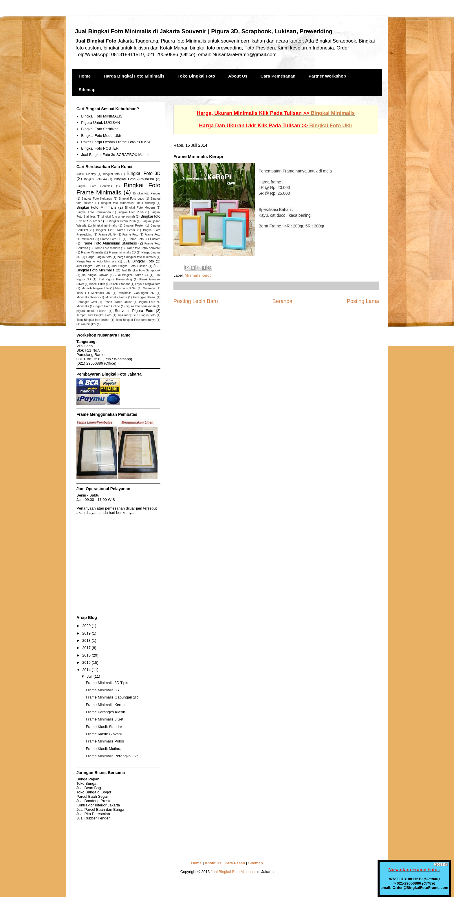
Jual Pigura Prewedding (115, 279)
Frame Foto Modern (107, 248)
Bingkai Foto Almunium (134, 179)
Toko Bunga (86, 783)
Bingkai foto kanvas (146, 193)
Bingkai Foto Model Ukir (101, 135)
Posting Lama (363, 301)
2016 (87, 655)
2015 (87, 662)
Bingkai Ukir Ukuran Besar (115, 230)
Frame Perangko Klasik (105, 712)
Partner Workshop (327, 75)
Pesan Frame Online (118, 302)
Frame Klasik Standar (104, 727)
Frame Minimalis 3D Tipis (107, 683)
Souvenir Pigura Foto (134, 310)
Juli (90, 676)
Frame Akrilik (107, 234)
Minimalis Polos (116, 297)
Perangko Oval (86, 302)
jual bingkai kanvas (95, 275)
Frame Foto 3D (111, 239)
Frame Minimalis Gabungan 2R (112, 697)
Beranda (282, 301)
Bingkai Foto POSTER (99, 148)
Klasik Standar (120, 284)
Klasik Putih (97, 284)
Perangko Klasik (144, 297)
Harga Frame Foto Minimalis (96, 261)
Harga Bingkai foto (98, 257)
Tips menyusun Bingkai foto (136, 315)
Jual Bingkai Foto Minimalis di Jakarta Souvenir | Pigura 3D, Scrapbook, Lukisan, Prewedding (203, 31)
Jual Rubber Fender (93, 818)
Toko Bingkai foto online (92, 319)
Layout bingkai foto (147, 284)
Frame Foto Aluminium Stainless (109, 243)
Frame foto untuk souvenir (142, 248)
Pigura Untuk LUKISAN (100, 122)
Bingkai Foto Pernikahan (93, 212)
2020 (87, 626)
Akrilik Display (86, 174)
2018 (87, 640)
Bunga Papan (87, 779)
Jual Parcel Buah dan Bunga (100, 809)
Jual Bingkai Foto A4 (90, 266)
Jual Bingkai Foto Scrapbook (141, 270)
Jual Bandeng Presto (93, 801)
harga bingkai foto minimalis (137, 257)
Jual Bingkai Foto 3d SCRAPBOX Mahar (115, 154)
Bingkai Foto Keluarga (97, 198)
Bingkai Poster (134, 225)
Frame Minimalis (92, 252)
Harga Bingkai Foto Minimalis (134, 75)
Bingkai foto (111, 174)
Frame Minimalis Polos (105, 741)
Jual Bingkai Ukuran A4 (131, 275)
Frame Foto (130, 234)
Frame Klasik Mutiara (103, 749)
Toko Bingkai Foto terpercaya (135, 319)
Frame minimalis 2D (122, 252)
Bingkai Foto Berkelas (94, 186)
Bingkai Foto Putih (131, 212)
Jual (93, 814)
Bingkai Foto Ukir (330, 125)
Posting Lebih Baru (195, 301)
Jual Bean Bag (88, 788)
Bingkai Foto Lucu (131, 198)
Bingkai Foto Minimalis (96, 207)
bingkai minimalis (105, 225)
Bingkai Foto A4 (95, 179)
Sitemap (87, 89)
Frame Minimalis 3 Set (104, 719)
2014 (87, 670)
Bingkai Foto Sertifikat (99, 129)
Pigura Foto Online (107, 306)
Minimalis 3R (100, 293)
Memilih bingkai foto (95, 288)
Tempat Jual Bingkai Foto (93, 315)
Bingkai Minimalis (333, 113)
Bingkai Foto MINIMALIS (101, 116)
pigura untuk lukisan (91, 311)
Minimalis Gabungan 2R (136, 293)
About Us (238, 75)
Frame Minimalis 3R (102, 690)
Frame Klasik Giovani (104, 734)
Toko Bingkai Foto (196, 75)
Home (85, 75)
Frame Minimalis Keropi (105, 705)
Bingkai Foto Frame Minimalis (118, 189)
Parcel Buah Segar (92, 796)
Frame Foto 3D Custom (144, 239)
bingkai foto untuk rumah (118, 216)
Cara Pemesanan (278, 75)
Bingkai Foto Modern (140, 207)
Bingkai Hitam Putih (122, 221)
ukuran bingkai (86, 324)
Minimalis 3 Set (126, 288)
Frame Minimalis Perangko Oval (112, 756)
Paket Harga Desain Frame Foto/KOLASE (116, 142)
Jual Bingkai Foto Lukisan (129, 266)
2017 (87, 648)
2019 (87, 633)
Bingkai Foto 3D (143, 173)
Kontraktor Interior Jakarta (98, 805)
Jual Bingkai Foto (139, 261)
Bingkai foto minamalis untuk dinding (128, 203)
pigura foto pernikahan (141, 306)
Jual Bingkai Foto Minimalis (234, 872)
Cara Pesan (234, 863)
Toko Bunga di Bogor (93, 792)
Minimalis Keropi (198, 275)
